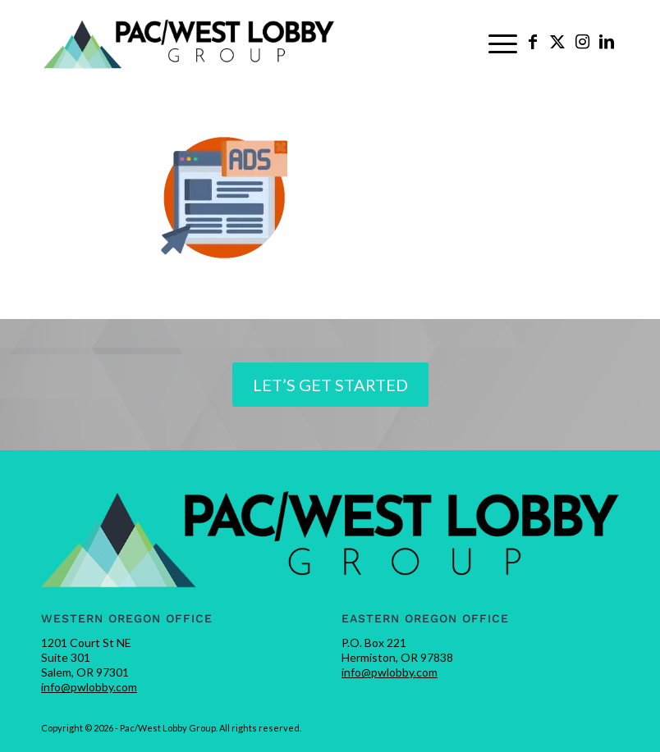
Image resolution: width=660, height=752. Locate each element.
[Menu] (503, 42)
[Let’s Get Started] (330, 384)
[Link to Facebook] (532, 41)
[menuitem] (503, 42)
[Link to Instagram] (582, 41)
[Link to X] (557, 41)
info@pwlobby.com (89, 687)
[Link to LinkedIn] (606, 41)
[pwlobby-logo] (189, 42)
